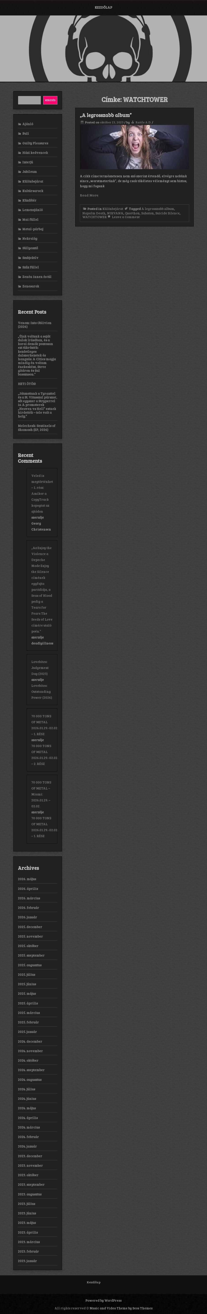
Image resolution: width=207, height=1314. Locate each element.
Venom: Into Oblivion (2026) (34, 325)
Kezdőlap (103, 7)
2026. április (28, 888)
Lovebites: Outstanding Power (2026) (41, 691)
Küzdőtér (29, 200)
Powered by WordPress (103, 1300)
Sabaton (147, 213)
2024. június (27, 1098)
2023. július (26, 1203)
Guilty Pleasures (35, 143)
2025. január (27, 1031)
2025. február (28, 1022)
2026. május (27, 879)
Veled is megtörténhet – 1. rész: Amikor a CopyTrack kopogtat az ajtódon (42, 493)
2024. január (27, 1146)
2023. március (29, 1242)
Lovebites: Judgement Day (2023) (40, 667)
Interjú (27, 162)
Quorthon (132, 213)
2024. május (27, 1108)
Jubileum (29, 171)
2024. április (28, 1118)
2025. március (29, 1012)
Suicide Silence (167, 213)
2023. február (28, 1251)
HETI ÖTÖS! (27, 383)
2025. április (28, 1003)
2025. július (26, 974)
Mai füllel (30, 219)
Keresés (50, 100)
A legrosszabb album (157, 208)
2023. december (30, 1156)
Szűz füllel (30, 267)
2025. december (30, 927)
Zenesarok (30, 286)
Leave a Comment (123, 217)
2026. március (29, 898)
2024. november (30, 1051)
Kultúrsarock (32, 191)
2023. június (27, 1213)
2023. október (28, 1175)
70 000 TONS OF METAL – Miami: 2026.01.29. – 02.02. (41, 794)
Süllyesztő (30, 248)
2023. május (27, 1222)
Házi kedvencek (35, 152)
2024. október (28, 1060)
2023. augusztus (29, 1194)
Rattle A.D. (143, 122)
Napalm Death (93, 213)
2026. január (27, 917)
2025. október (28, 946)
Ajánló (27, 124)
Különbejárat (112, 208)
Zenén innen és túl (36, 276)
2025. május (27, 993)
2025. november (30, 936)
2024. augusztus (29, 1079)
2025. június (27, 984)
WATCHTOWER (94, 217)
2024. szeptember (31, 1070)
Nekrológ (29, 238)
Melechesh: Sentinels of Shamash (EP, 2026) (36, 427)
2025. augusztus (29, 965)
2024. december (30, 1041)
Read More (89, 195)
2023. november (30, 1165)
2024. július (26, 1089)
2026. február (28, 907)
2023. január (27, 1261)
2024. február (28, 1137)
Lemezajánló (32, 210)
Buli (25, 133)
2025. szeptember (31, 955)
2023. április (28, 1232)
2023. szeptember (31, 1184)
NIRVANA (115, 213)
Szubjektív (30, 257)
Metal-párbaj (32, 229)
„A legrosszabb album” (106, 115)
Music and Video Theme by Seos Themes (121, 1308)
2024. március (29, 1127)
